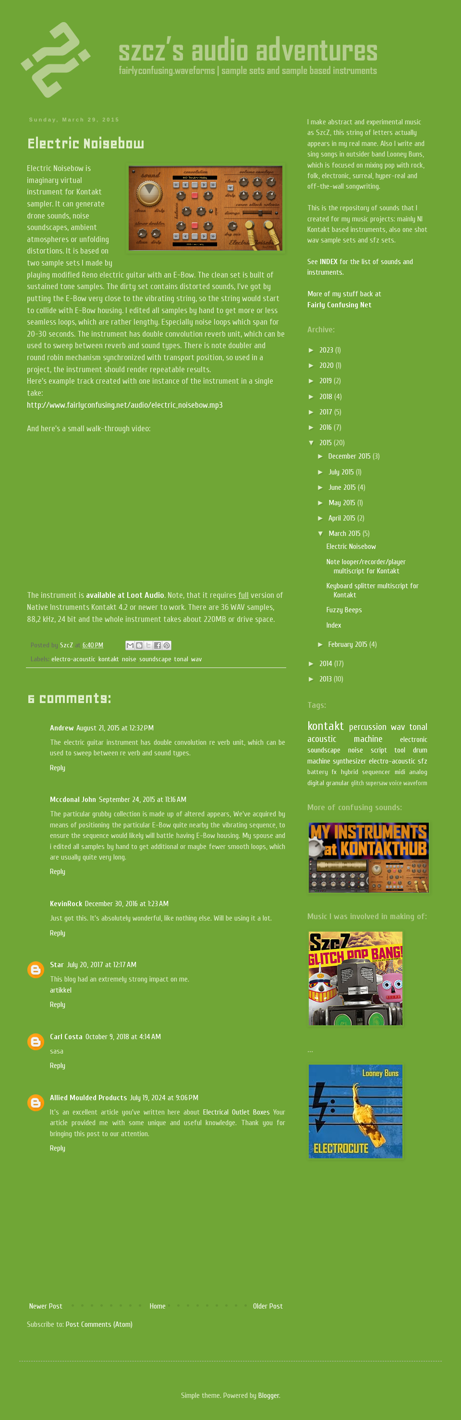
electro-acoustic (73, 659)
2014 (326, 663)
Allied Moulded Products (88, 1097)
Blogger (268, 1395)
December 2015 (350, 456)
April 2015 (342, 518)
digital (315, 783)
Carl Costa (66, 1036)
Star (57, 964)
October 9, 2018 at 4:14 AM (123, 1036)
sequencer (376, 772)
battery (317, 772)
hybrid (349, 772)
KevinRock (66, 903)
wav (196, 659)
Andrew (61, 728)
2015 (326, 442)
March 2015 (345, 533)
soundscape (155, 659)
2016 (326, 427)
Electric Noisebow (351, 546)
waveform (415, 783)
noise (129, 659)
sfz (422, 761)
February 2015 (348, 644)
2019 (326, 380)
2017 (326, 412)
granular (337, 783)
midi (400, 772)
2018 (326, 396)
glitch (357, 783)
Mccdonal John (73, 799)
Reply (57, 768)
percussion (368, 727)
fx (334, 772)
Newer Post (45, 1306)
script (379, 750)
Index (334, 625)
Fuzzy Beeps (344, 610)
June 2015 (343, 487)
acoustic (321, 739)
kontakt (108, 659)
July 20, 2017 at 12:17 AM (101, 964)
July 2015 (342, 472)
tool (399, 750)
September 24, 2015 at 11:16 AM (142, 799)
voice (395, 783)
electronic (413, 739)
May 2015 (342, 502)
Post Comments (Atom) (99, 1324)
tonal (181, 659)
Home (158, 1306)
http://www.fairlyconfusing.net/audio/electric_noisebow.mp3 (125, 405)
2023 (327, 350)
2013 (326, 679)
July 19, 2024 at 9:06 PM (164, 1097)
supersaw (376, 783)
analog (418, 772)
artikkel (61, 990)
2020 (327, 365)
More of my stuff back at (344, 294)
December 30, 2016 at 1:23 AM (127, 903)
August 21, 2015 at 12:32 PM (115, 728)
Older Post (268, 1306)
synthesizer (349, 761)
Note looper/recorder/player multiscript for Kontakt (366, 566)
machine (368, 739)
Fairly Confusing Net (339, 305)
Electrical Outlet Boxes (236, 1112)
